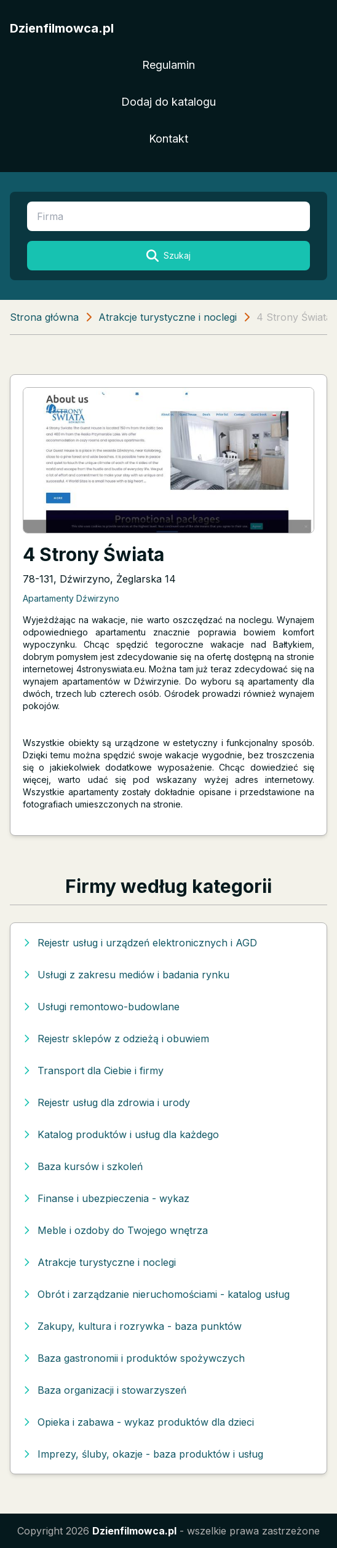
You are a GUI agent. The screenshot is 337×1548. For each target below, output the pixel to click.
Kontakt (168, 138)
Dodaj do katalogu (168, 101)
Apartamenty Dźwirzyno (71, 598)
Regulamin (168, 64)
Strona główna (44, 317)
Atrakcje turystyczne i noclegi (167, 317)
